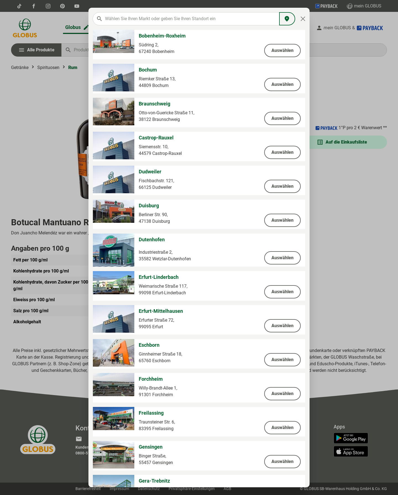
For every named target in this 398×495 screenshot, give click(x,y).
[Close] (303, 18)
